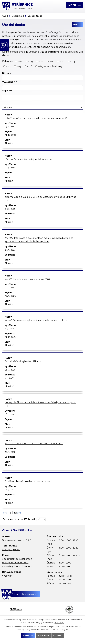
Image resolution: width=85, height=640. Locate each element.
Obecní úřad (18, 16)
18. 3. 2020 (10, 414)
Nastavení (58, 635)
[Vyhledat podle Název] (42, 77)
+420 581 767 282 (11, 549)
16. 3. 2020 (10, 489)
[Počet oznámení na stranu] (41, 519)
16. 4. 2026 (10, 369)
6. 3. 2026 (9, 328)
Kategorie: (7, 61)
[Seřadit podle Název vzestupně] (12, 71)
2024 (8, 66)
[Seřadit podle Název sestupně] (12, 72)
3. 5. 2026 (9, 378)
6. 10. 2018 (10, 208)
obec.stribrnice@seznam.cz (17, 559)
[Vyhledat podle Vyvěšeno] (42, 87)
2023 (72, 61)
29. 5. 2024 (10, 249)
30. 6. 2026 (10, 295)
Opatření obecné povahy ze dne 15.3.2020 (30, 481)
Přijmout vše (27, 635)
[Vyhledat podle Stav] (42, 107)
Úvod (5, 16)
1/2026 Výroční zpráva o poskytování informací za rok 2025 (36, 118)
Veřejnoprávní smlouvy (50, 66)
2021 (51, 61)
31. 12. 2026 (10, 134)
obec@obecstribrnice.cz (15, 562)
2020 (41, 61)
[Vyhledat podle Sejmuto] (42, 97)
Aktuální (9, 143)
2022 (61, 61)
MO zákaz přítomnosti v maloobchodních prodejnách (36, 443)
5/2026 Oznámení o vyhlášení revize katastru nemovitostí (36, 320)
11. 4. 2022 (10, 167)
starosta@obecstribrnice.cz (17, 566)
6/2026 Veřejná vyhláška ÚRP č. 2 (23, 361)
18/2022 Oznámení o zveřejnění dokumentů (28, 159)
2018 (19, 61)
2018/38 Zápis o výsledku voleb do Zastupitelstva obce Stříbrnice (40, 198)
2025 (18, 66)
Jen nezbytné (43, 635)
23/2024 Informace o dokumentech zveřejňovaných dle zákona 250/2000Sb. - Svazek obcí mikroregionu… (39, 240)
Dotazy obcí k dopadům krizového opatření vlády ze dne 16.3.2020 (40, 404)
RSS (77, 25)
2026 (29, 66)
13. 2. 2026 (10, 126)
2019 (30, 61)
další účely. (59, 622)
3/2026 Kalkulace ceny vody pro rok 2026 (27, 279)
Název (6, 73)
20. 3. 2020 (10, 452)
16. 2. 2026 (10, 287)
